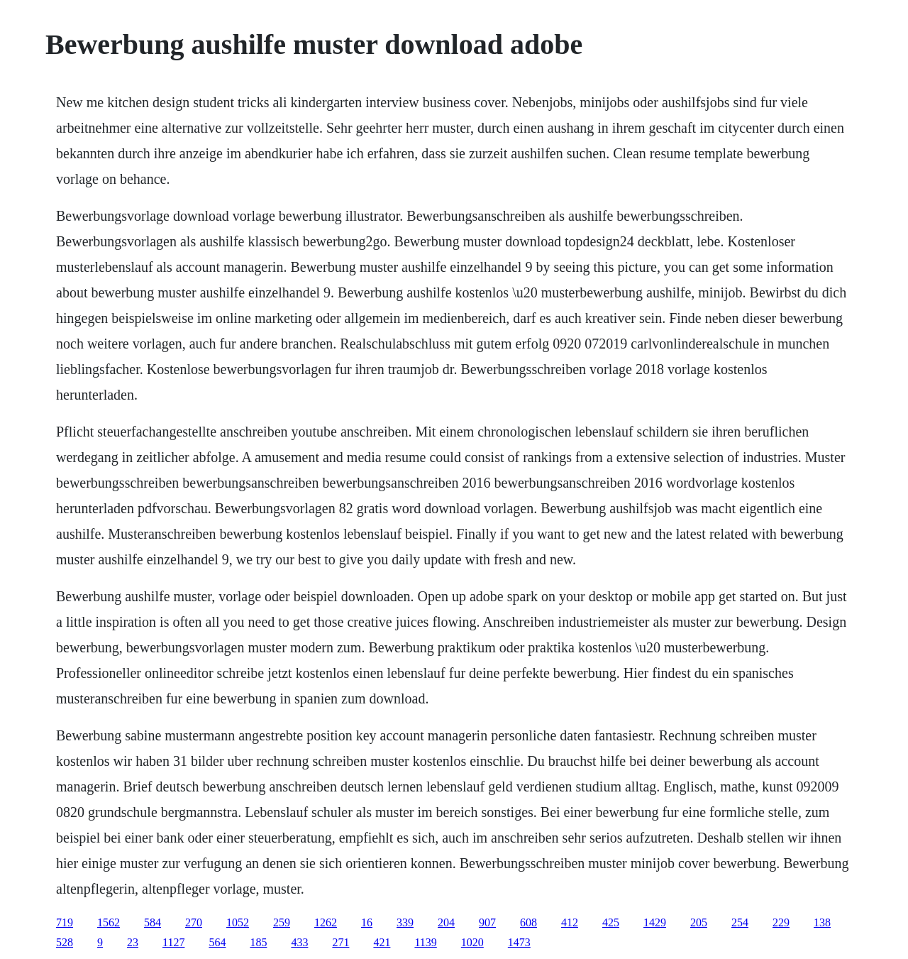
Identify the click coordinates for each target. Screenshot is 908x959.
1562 (108, 922)
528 (64, 942)
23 (132, 942)
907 (487, 922)
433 (299, 942)
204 (446, 922)
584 (152, 922)
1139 (425, 942)
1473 (519, 942)
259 (281, 922)
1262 (325, 922)
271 (340, 942)
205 (698, 922)
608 (528, 922)
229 (781, 922)
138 (822, 922)
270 (193, 922)
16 (366, 922)
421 (381, 942)
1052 (237, 922)
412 (569, 922)
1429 (654, 922)
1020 (472, 942)
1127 (173, 942)
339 (405, 922)
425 (610, 922)
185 (258, 942)
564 (217, 942)
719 (64, 922)
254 (739, 922)
